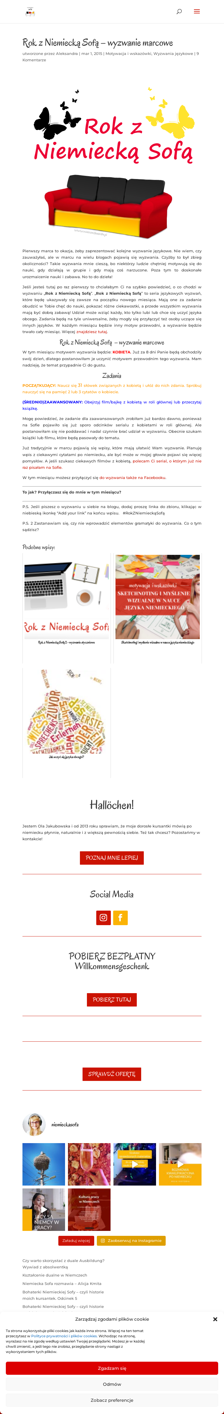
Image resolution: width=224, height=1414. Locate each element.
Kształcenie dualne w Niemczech (54, 1275)
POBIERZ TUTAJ (112, 1000)
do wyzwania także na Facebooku (132, 477)
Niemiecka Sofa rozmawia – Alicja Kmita (62, 1283)
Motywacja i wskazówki (128, 53)
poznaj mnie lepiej (112, 858)
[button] (215, 1319)
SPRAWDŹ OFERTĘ (111, 1074)
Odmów (112, 1384)
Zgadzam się (112, 1368)
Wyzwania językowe (173, 53)
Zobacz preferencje (112, 1400)
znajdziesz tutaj (91, 331)
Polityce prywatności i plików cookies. (65, 1336)
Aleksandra (67, 53)
